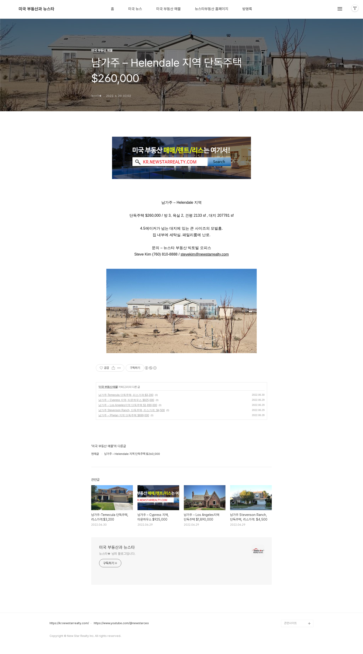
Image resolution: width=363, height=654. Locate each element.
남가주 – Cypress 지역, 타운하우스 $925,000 (126, 400)
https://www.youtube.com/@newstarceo (121, 623)
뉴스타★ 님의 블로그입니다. (117, 553)
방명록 (247, 9)
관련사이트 (290, 623)
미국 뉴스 (135, 9)
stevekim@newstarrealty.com (205, 254)
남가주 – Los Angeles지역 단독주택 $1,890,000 (127, 405)
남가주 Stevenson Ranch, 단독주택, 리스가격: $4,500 (131, 410)
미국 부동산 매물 (168, 9)
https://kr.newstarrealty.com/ (69, 623)
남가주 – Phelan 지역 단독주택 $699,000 (123, 415)
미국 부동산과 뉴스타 (36, 9)
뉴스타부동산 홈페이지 (211, 9)
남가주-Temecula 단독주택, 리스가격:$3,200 (125, 395)
